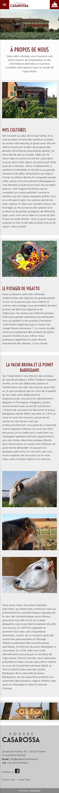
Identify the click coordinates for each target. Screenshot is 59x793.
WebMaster (29, 790)
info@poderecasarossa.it (24, 759)
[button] (4, 31)
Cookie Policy (24, 779)
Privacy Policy (8, 779)
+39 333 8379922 (18, 762)
